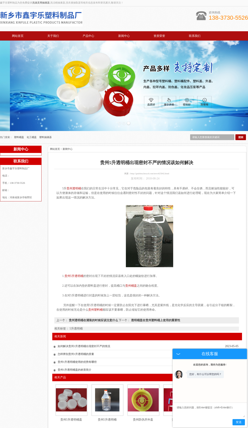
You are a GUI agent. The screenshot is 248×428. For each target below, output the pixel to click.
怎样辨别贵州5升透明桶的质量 (76, 333)
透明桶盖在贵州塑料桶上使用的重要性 (155, 300)
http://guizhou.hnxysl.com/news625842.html (149, 153)
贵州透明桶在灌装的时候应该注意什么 (93, 300)
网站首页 (18, 35)
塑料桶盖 (19, 117)
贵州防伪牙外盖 (143, 399)
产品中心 (88, 35)
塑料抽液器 (45, 117)
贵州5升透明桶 (107, 399)
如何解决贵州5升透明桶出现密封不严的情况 (84, 326)
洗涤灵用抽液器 (41, 2)
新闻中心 (124, 35)
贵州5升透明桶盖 (71, 399)
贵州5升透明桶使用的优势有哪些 (77, 341)
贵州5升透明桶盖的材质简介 (74, 349)
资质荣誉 (159, 35)
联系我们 (194, 35)
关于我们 (53, 35)
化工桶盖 (32, 117)
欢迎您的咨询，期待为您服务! (209, 364)
